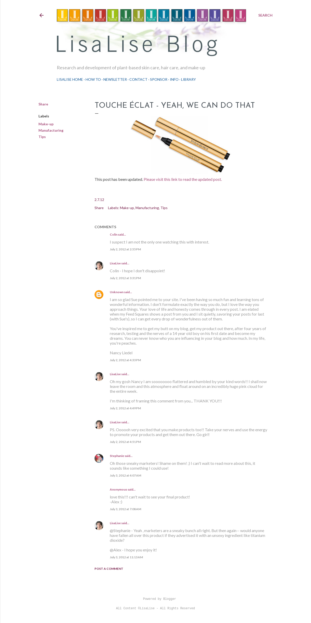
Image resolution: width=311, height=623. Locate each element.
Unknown (117, 292)
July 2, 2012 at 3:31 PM (125, 278)
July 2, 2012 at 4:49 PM (125, 408)
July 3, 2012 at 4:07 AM (125, 475)
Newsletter (115, 79)
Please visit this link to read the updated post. (183, 179)
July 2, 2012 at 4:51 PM (125, 442)
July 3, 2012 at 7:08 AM (125, 509)
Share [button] (43, 104)
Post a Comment (108, 569)
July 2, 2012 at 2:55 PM (125, 249)
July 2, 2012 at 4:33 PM (125, 360)
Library (188, 79)
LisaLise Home (70, 79)
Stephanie (117, 456)
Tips (42, 136)
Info (174, 79)
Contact (138, 79)
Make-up (45, 124)
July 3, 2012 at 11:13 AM (126, 557)
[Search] (265, 15)
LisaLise (115, 263)
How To (93, 79)
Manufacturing (50, 130)
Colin (113, 234)
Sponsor (158, 79)
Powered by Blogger (155, 599)
